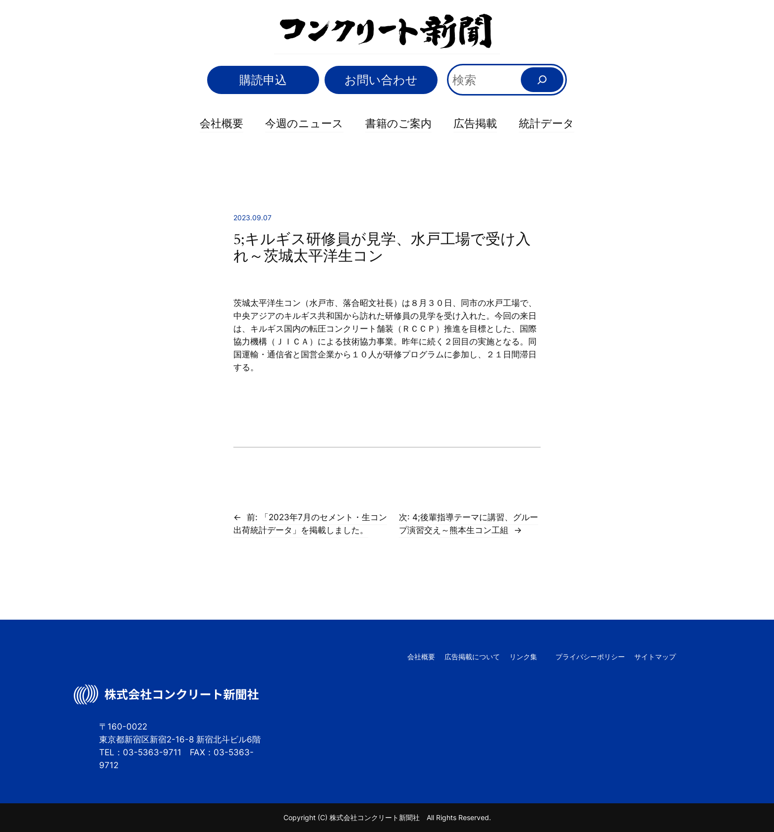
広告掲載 (475, 123)
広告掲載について (472, 656)
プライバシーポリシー (590, 656)
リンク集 (523, 656)
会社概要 (221, 123)
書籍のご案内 (398, 123)
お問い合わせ (381, 80)
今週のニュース (304, 123)
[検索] (542, 79)
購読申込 (263, 80)
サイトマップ (655, 656)
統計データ (546, 123)
